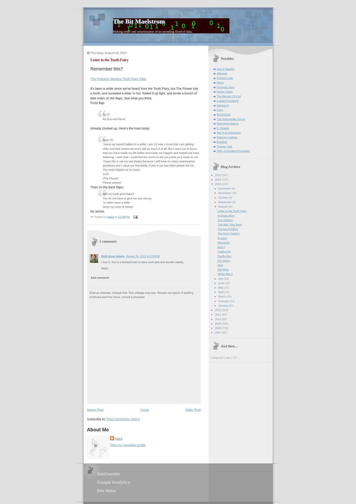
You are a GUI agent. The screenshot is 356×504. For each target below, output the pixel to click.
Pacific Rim (224, 256)
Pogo (220, 109)
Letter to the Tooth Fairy (232, 211)
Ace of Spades (226, 68)
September (225, 202)
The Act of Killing (228, 229)
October (223, 197)
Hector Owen (225, 91)
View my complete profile (128, 445)
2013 (218, 184)
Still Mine (223, 269)
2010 (218, 319)
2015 (218, 175)
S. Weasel (223, 128)
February (224, 301)
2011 (218, 314)
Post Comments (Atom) (123, 419)
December (225, 188)
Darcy (220, 82)
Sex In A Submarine (229, 132)
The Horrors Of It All (229, 96)
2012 (218, 310)
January (223, 305)
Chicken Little (225, 78)
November (225, 192)
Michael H (223, 105)
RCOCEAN (223, 114)
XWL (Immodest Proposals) (233, 150)
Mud (220, 265)
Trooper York (224, 146)
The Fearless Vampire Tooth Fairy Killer (118, 79)
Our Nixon (224, 260)
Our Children (225, 220)
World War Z (225, 274)
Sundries (222, 141)
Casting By (224, 251)
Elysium (222, 238)
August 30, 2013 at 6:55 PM (142, 256)
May (221, 287)
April (221, 292)
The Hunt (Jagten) (229, 233)
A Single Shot (226, 215)
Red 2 (221, 247)
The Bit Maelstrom (139, 21)
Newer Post (95, 410)
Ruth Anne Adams (113, 256)
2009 (218, 323)
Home (144, 410)
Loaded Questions (228, 100)
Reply (104, 268)
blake (119, 439)
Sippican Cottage (227, 137)
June (221, 283)
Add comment (100, 277)
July (221, 278)
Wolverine (224, 242)
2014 (218, 179)
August (222, 206)
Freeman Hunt (225, 87)
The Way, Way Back (230, 224)
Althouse (222, 73)
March (222, 296)
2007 (218, 332)
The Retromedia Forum (231, 119)
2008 (218, 328)
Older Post (192, 410)
